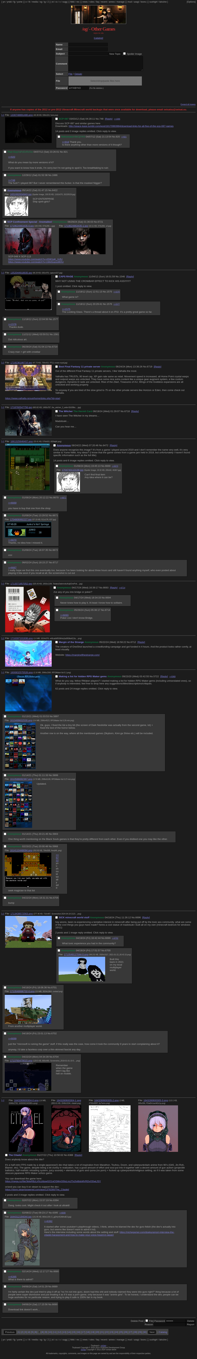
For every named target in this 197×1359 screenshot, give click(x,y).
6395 (55, 1215)
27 (130, 1334)
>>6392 (48, 1224)
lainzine (163, 2)
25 (121, 1334)
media (35, 2)
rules (91, 2)
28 (135, 1334)
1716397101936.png (21, 641)
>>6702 (115, 941)
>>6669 (12, 505)
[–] (2, 117)
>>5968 (172, 679)
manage (121, 2)
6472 (105, 448)
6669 (107, 468)
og (41, 2)
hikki (72, 2)
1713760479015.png (21, 1063)
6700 (108, 953)
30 (144, 1334)
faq (97, 2)
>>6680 (62, 1216)
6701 (54, 990)
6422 (55, 193)
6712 (133, 644)
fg (14, 2)
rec (78, 2)
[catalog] (98, 38)
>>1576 (117, 295)
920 (118, 139)
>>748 (11, 183)
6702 (54, 1036)
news (85, 2)
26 (125, 1334)
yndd (9, 2)
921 (66, 154)
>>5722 (57, 860)
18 (88, 1334)
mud (130, 2)
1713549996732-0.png (22, 994)
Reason (149, 1327)
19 (92, 1334)
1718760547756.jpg (21, 410)
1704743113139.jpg (72, 472)
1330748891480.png (21, 117)
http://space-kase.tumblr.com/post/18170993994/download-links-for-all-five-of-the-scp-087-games (121, 128)
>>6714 (122, 591)
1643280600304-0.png (26, 1103)
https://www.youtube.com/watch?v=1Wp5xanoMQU (36, 264)
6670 (56, 500)
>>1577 (117, 307)
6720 (55, 349)
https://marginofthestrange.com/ (82, 657)
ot (53, 2)
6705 (56, 900)
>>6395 (12, 1279)
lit (29, 2)
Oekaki (78, 76)
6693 (105, 590)
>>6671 (63, 500)
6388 (70, 1157)
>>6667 (12, 570)
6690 (55, 1307)
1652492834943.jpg (21, 197)
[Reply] (108, 121)
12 (59, 1334)
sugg (64, 2)
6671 (55, 518)
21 (102, 1334)
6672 (55, 552)
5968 (55, 849)
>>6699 (12, 1041)
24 (116, 1334)
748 (101, 121)
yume (19, 2)
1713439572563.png (21, 916)
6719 (149, 369)
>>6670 (115, 469)
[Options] (191, 2)
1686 (55, 178)
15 (73, 1334)
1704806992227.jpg (21, 522)
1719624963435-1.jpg (76, 228)
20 (97, 1334)
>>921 (124, 140)
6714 (107, 612)
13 (64, 1334)
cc (57, 2)
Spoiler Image (134, 54)
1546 (122, 279)
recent (104, 2)
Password (159, 1323)
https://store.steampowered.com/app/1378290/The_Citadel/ (37, 1192)
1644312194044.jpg (21, 1219)
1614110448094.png (21, 853)
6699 (108, 940)
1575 (109, 294)
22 (106, 1334)
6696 (138, 920)
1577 (55, 322)
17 (83, 1334)
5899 (55, 778)
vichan (103, 1348)
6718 (127, 414)
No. (98, 121)
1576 (109, 306)
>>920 (11, 159)
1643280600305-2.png (106, 1103)
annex (112, 2)
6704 (56, 1059)
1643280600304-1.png (69, 1103)
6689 (55, 1289)
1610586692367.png (21, 781)
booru (143, 2)
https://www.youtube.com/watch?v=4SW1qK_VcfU (35, 262)
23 (111, 1334)
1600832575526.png (21, 675)
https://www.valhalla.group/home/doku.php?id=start (32, 401)
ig (45, 2)
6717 (55, 565)
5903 (55, 836)
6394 (56, 1203)
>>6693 (64, 618)
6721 (100, 224)
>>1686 (117, 122)
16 (78, 1334)
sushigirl (153, 2)
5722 (156, 679)
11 (54, 1334)
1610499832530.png (21, 723)
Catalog (163, 1334)
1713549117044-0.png (76, 957)
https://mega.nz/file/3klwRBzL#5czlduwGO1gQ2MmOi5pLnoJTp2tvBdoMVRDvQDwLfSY (53, 1184)
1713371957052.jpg (21, 586)
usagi (136, 2)
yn (4, 2)
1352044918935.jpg (21, 275)
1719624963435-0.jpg (22, 228)
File (70, 76)
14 (69, 1334)
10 (50, 1334)
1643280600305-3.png (156, 1103)
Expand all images (188, 107)
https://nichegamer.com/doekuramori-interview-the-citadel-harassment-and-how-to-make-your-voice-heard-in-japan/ (109, 1236)
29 (140, 1334)
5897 (56, 719)
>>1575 (66, 312)
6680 (56, 1274)
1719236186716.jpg (21, 365)
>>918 (65, 144)
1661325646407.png (21, 444)
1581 (56, 337)
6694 (108, 600)
